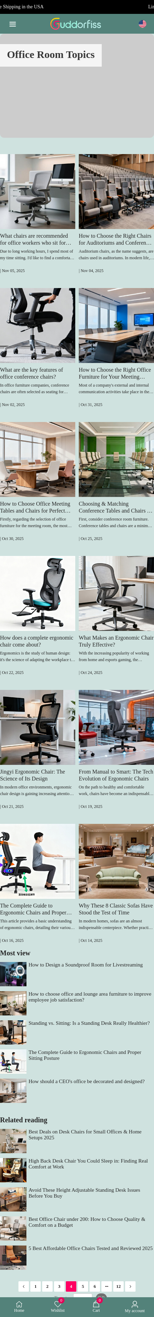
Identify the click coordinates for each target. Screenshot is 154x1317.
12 (118, 1286)
